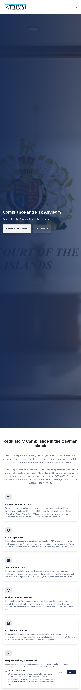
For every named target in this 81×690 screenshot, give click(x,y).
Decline (62, 672)
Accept (72, 672)
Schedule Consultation (16, 229)
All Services (42, 229)
